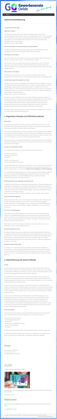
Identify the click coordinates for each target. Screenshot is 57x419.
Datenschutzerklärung (48, 416)
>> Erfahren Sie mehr (9, 394)
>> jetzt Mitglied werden (10, 409)
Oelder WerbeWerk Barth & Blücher (39, 415)
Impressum (40, 416)
